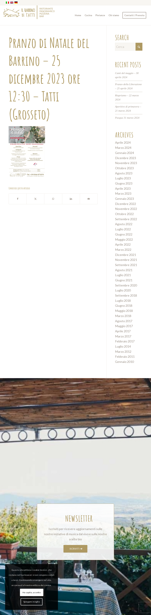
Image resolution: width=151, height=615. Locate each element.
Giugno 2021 (123, 280)
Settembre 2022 (126, 219)
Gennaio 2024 (124, 153)
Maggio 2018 (124, 311)
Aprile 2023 (123, 188)
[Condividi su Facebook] (17, 199)
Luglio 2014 (123, 346)
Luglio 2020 (123, 290)
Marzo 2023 (123, 193)
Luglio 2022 (123, 229)
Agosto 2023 (123, 173)
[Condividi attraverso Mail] (89, 199)
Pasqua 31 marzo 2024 (127, 117)
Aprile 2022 (123, 244)
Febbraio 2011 (124, 356)
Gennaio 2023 (124, 198)
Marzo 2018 (123, 316)
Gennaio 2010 (124, 362)
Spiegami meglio (31, 601)
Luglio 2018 (123, 300)
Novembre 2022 (126, 209)
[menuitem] (78, 15)
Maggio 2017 (124, 326)
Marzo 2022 (123, 249)
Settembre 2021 (126, 265)
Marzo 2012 (123, 351)
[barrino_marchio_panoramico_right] (29, 15)
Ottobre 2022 (124, 214)
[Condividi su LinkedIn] (71, 199)
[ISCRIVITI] (75, 549)
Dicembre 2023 (125, 158)
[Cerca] (128, 47)
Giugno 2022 (123, 234)
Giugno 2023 (123, 183)
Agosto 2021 (123, 270)
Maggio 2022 (124, 239)
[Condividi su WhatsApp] (53, 199)
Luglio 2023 (123, 178)
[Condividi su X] (35, 199)
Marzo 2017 (123, 336)
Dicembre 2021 (125, 255)
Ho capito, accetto (32, 592)
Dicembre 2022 (125, 204)
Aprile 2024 (123, 142)
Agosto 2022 (123, 224)
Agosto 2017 (123, 321)
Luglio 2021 (123, 275)
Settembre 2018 (126, 295)
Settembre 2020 (126, 285)
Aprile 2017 (123, 331)
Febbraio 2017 (124, 341)
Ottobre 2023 (124, 168)
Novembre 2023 (126, 163)
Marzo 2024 (123, 148)
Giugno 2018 (123, 305)
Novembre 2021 (126, 260)
